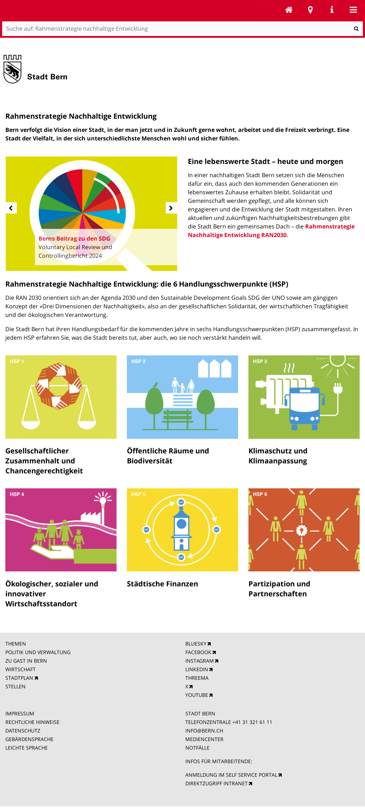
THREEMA (197, 677)
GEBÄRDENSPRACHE (29, 739)
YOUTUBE (196, 695)
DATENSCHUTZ (22, 730)
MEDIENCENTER (204, 739)
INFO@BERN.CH (204, 730)
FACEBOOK (198, 652)
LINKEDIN (196, 669)
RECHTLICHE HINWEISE (32, 722)
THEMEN (15, 643)
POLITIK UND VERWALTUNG (38, 652)
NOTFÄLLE (197, 747)
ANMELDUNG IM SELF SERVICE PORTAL (231, 774)
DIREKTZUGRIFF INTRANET (216, 783)
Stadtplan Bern (310, 9)
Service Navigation (331, 9)
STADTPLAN (19, 677)
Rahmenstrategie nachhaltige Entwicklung (289, 9)
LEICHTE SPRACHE (26, 747)
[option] (92, 213)
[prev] (11, 208)
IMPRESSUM (19, 713)
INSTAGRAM (199, 660)
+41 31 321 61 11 (252, 722)
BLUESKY (195, 643)
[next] (171, 208)
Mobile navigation (353, 9)
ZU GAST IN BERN (26, 660)
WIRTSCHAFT (20, 669)
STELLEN (15, 686)
